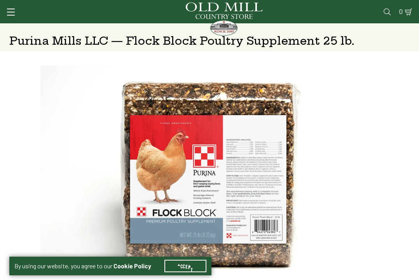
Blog (379, 6)
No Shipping (258, 140)
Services (209, 6)
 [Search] (401, 29)
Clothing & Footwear (317, 29)
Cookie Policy (137, 256)
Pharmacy (282, 6)
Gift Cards (320, 6)
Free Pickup (352, 140)
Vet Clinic (245, 6)
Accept (190, 257)
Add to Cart (344, 201)
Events (354, 6)
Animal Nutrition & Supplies (185, 29)
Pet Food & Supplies (256, 29)
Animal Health (122, 29)
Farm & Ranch (369, 29)
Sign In (107, 6)
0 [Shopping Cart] (396, 6)
